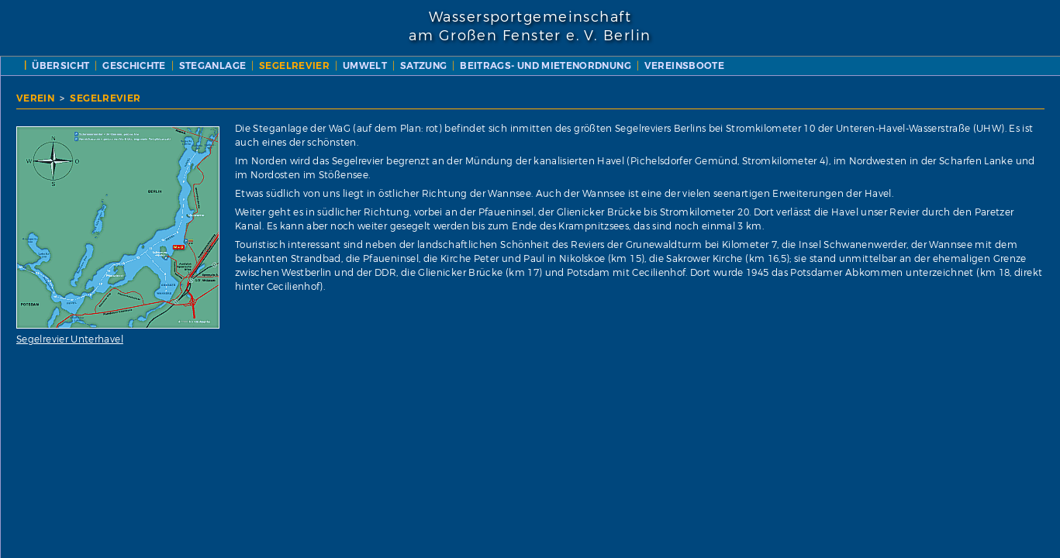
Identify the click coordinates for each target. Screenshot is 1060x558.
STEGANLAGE (502, 65)
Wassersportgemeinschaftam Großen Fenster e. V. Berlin (530, 26)
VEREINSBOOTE (545, 80)
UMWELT (654, 65)
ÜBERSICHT (350, 65)
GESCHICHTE (424, 65)
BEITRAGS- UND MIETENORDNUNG (407, 80)
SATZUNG (713, 65)
